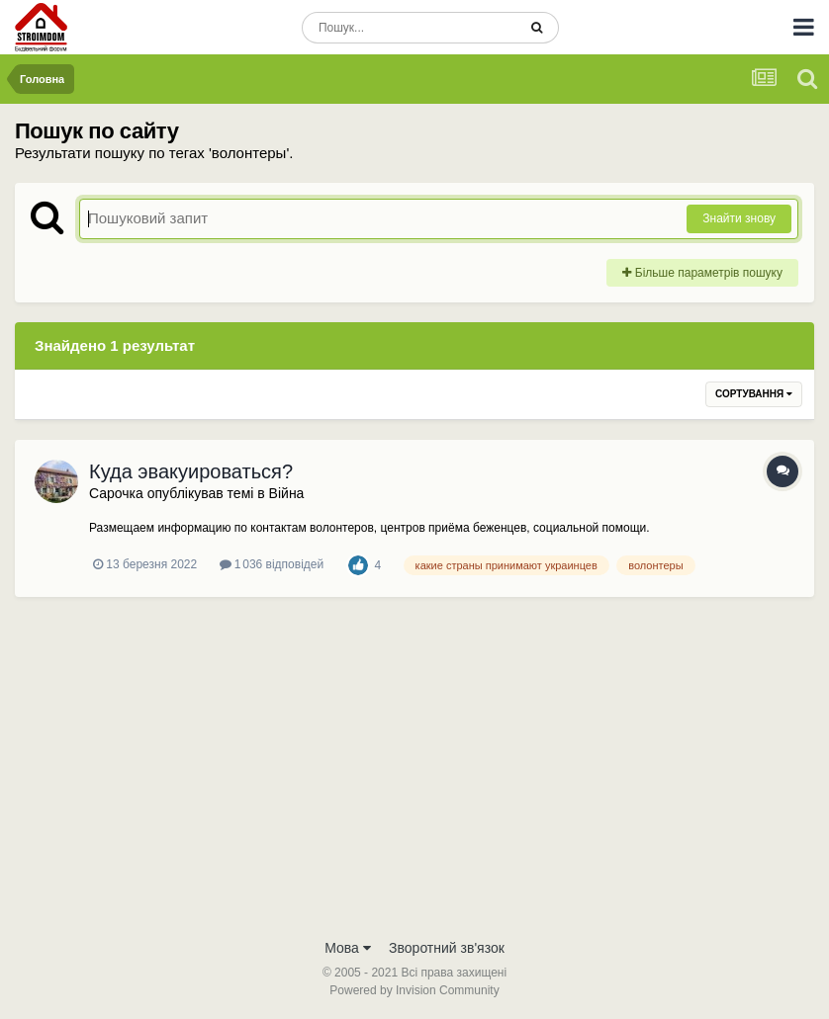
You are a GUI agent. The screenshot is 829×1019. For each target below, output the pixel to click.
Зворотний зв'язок (447, 948)
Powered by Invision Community (414, 990)
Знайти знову (739, 218)
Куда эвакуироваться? (191, 471)
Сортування (753, 393)
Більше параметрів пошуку (702, 273)
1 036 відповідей (272, 564)
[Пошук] (409, 27)
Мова (347, 948)
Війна (287, 493)
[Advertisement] (414, 779)
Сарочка (116, 493)
